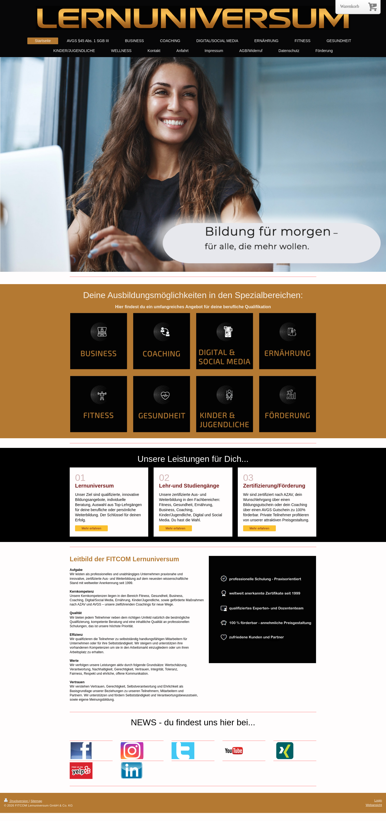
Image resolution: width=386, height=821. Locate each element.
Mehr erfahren (91, 528)
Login (378, 800)
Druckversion (16, 801)
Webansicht (374, 805)
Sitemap (36, 801)
